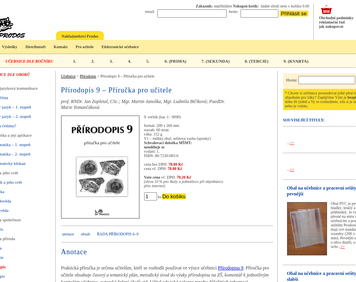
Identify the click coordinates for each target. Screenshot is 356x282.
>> (292, 143)
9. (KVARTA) (296, 61)
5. (147, 61)
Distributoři (35, 47)
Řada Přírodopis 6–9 (117, 234)
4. (129, 61)
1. (74, 61)
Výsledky (9, 47)
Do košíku (173, 196)
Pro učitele (85, 47)
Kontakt (61, 47)
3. (111, 61)
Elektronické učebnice (120, 47)
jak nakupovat (331, 26)
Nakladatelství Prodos (79, 36)
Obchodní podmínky (336, 18)
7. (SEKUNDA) (215, 61)
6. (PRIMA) (175, 61)
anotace (68, 234)
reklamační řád (332, 22)
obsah (85, 234)
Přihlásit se (294, 13)
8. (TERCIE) (257, 61)
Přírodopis (88, 76)
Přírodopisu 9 (230, 268)
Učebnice (68, 76)
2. (92, 61)
